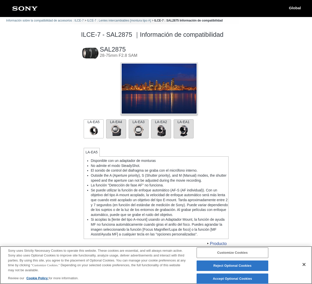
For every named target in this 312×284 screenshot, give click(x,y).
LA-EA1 (184, 128)
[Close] (304, 264)
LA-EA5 (94, 128)
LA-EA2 (161, 128)
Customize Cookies (232, 253)
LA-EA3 (139, 128)
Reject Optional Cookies (232, 265)
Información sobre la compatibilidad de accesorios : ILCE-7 (45, 20)
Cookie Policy (37, 278)
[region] (156, 265)
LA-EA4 (116, 128)
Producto (218, 243)
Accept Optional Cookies (232, 278)
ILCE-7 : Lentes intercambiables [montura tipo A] (119, 20)
